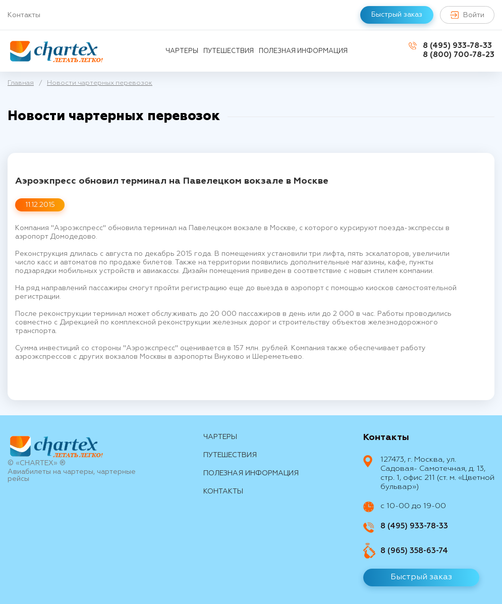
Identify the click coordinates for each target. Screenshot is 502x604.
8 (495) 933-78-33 (457, 45)
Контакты (24, 15)
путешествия (228, 51)
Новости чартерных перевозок (99, 83)
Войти (467, 15)
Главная (21, 83)
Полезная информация (303, 51)
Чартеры (181, 51)
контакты (223, 491)
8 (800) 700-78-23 (458, 55)
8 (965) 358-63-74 (414, 551)
